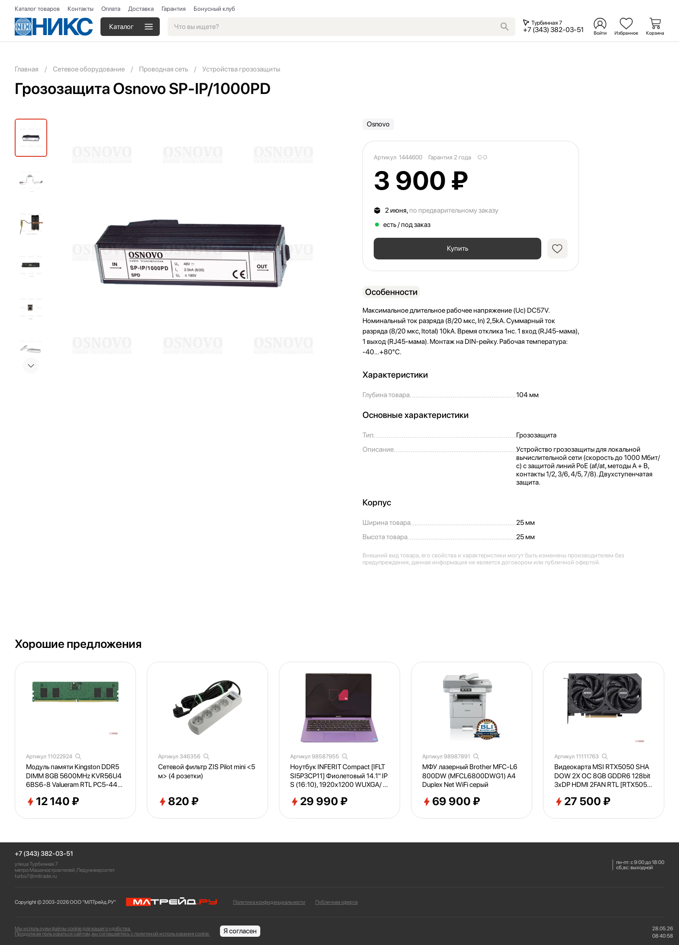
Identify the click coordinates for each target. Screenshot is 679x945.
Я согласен (240, 931)
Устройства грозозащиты (241, 69)
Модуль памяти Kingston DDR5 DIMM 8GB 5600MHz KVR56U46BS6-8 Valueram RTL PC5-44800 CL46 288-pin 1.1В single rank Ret (74, 776)
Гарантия (174, 8)
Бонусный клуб (214, 8)
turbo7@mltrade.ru (36, 876)
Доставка (141, 8)
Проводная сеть (163, 69)
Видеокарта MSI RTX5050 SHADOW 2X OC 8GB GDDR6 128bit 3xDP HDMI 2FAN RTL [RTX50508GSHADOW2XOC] (602, 776)
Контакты (81, 8)
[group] (192, 253)
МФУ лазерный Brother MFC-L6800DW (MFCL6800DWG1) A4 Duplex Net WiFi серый (469, 776)
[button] (31, 365)
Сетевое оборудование (89, 69)
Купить (456, 248)
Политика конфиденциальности (269, 902)
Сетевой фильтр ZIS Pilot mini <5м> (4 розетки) (206, 771)
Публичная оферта (336, 902)
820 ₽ (178, 801)
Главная (27, 69)
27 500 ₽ (582, 801)
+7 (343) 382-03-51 (44, 854)
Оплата (110, 8)
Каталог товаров (37, 8)
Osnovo (378, 124)
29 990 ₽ (319, 801)
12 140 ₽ (52, 801)
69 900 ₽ (451, 801)
